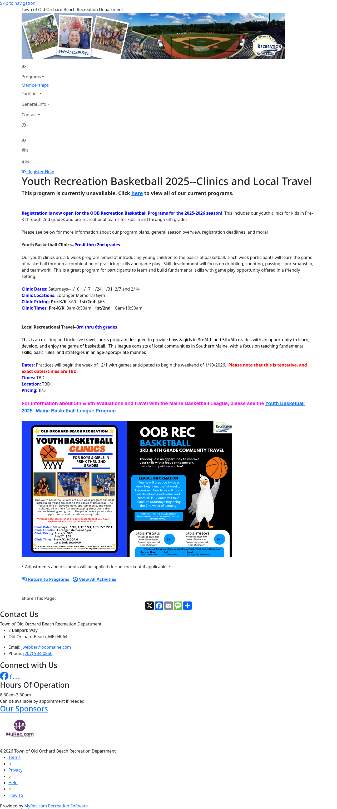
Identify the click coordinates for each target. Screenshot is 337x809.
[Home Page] (35, 66)
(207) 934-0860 (37, 653)
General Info (34, 104)
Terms (14, 757)
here (137, 193)
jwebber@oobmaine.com (46, 647)
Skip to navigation (17, 3)
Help (13, 783)
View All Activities (94, 579)
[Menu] (25, 161)
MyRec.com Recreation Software (56, 806)
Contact (29, 115)
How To (15, 795)
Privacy (15, 770)
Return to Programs (45, 579)
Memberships (35, 85)
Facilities (30, 94)
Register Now (40, 172)
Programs (31, 77)
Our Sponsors (24, 709)
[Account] (35, 125)
